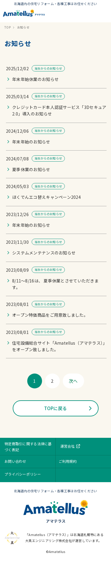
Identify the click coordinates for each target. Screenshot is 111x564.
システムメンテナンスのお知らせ (43, 253)
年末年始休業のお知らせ (35, 79)
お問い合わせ (15, 461)
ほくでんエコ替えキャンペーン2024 (46, 197)
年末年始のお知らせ (31, 142)
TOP (7, 27)
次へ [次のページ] (73, 381)
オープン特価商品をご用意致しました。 (50, 315)
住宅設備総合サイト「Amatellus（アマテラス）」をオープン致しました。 (58, 346)
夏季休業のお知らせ (31, 169)
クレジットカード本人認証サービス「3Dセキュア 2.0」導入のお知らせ (59, 110)
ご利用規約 (68, 461)
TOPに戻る (55, 408)
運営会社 (70, 446)
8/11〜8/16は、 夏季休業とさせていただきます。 (55, 284)
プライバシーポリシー (22, 473)
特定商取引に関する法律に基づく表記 (28, 446)
